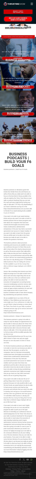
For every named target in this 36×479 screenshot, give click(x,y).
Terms (18, 471)
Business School (18, 113)
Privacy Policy (16, 469)
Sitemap (8, 469)
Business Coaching (18, 59)
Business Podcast (18, 86)
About (23, 471)
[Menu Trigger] (31, 3)
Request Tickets (18, 11)
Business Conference (18, 140)
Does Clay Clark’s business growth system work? (18, 19)
